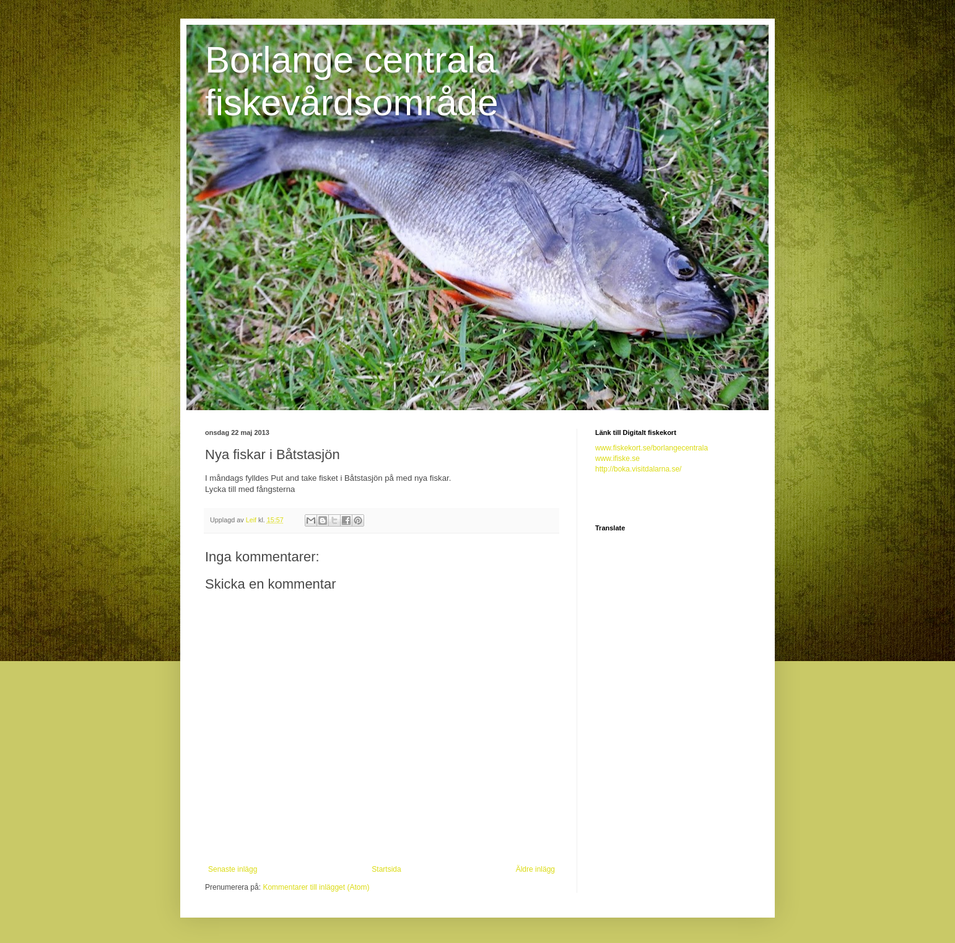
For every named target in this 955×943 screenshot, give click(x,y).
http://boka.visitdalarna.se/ (638, 469)
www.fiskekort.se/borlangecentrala (651, 448)
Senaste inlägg (232, 869)
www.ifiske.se (617, 458)
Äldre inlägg (535, 869)
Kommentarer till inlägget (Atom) (316, 887)
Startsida (386, 869)
